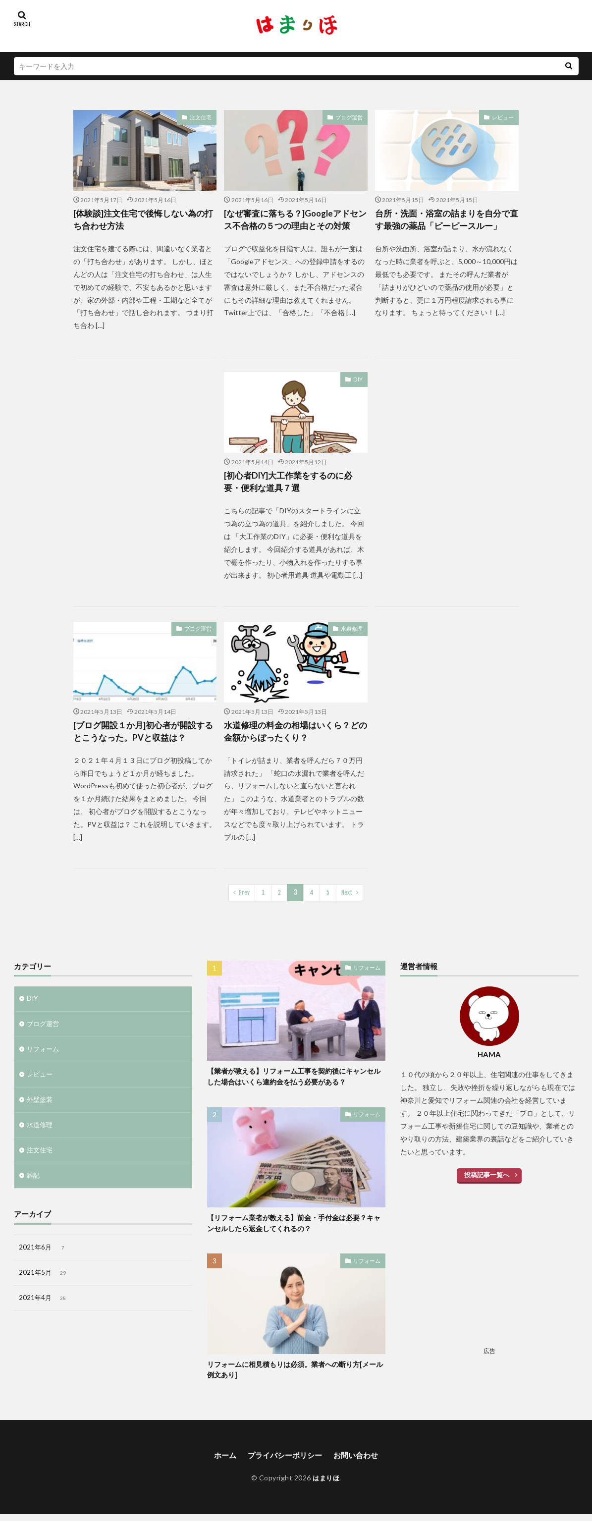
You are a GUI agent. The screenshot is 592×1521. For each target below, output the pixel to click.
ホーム (221, 1462)
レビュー (504, 117)
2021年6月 (44, 1256)
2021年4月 (44, 1309)
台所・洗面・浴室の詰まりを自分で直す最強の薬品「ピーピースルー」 (446, 220)
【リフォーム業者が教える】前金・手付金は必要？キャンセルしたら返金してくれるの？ (296, 1228)
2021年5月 (44, 1283)
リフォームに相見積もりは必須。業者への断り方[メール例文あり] (293, 1375)
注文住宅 (202, 117)
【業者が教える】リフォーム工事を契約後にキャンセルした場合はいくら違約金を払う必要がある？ (296, 1081)
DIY (358, 380)
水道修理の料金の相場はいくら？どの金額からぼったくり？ (295, 734)
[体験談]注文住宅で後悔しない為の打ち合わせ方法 (143, 220)
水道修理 (353, 631)
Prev (244, 896)
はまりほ (326, 1484)
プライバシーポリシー (284, 1462)
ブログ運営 (350, 117)
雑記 (34, 1183)
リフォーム (44, 1054)
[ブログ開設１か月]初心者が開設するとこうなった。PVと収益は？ (143, 734)
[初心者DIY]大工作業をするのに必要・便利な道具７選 (292, 484)
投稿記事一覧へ (487, 1178)
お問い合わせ (359, 1462)
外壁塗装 (40, 1106)
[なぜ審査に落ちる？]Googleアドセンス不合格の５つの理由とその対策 (295, 220)
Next (347, 896)
